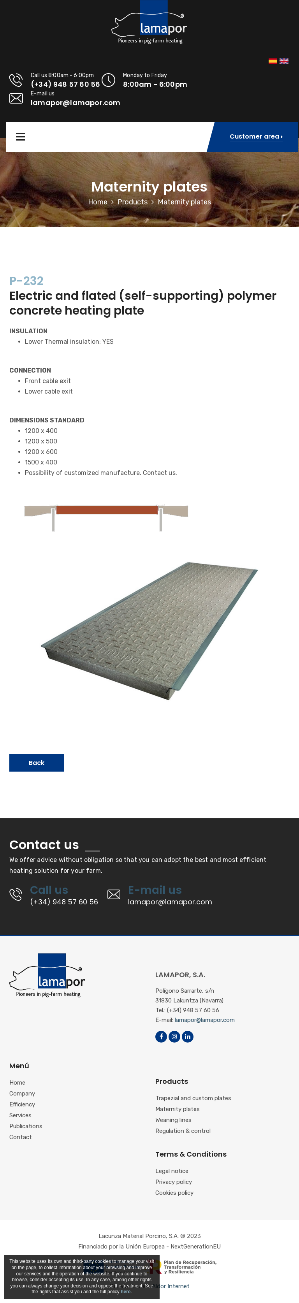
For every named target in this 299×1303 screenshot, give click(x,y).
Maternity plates (177, 1109)
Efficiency (22, 1105)
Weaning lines (173, 1120)
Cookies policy (174, 1193)
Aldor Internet (171, 1286)
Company (22, 1094)
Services (20, 1116)
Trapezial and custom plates (193, 1099)
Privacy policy (173, 1182)
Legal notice (171, 1171)
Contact (20, 1137)
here (125, 1291)
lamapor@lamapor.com (205, 1019)
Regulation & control (183, 1131)
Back (36, 762)
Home (97, 202)
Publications (25, 1127)
